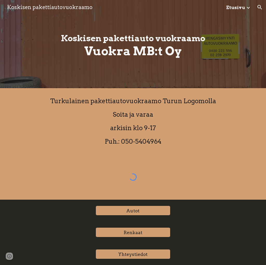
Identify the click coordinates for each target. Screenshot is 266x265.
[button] (260, 7)
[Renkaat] (133, 232)
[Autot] (133, 210)
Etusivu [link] (235, 7)
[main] (133, 44)
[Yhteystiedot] (133, 254)
